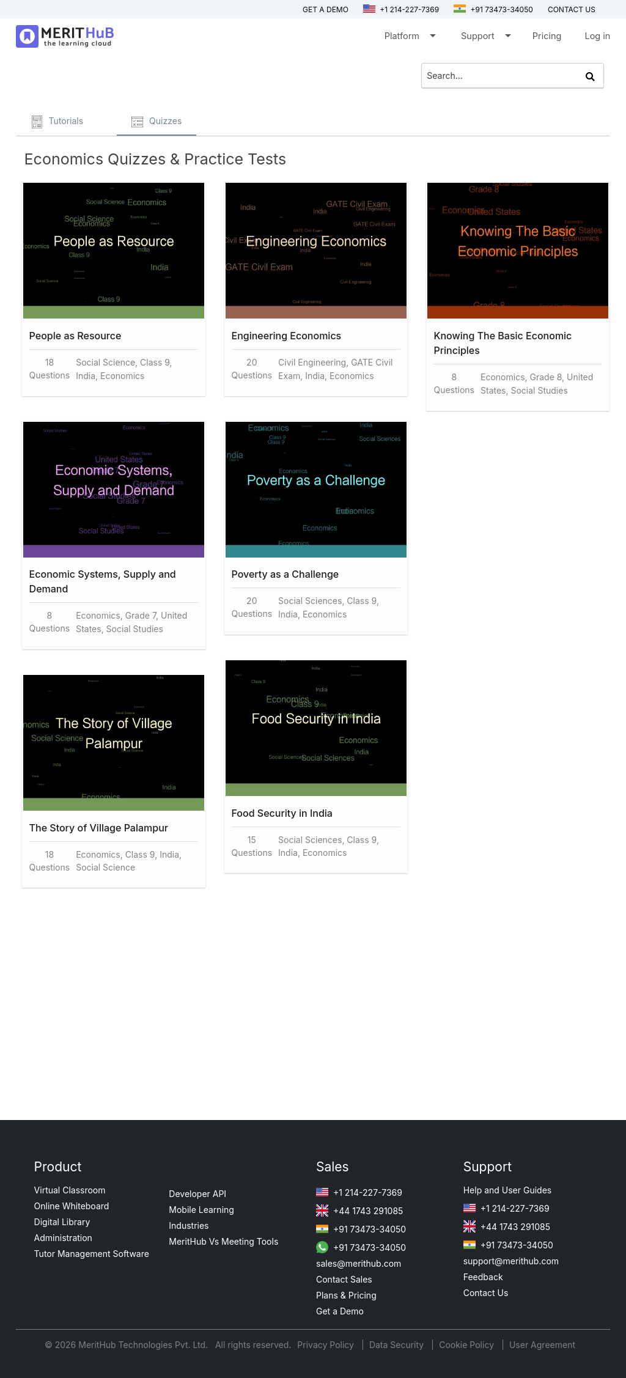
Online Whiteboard (71, 1206)
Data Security (397, 1344)
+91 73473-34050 (493, 9)
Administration (63, 1237)
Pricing (547, 36)
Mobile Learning (201, 1209)
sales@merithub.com (358, 1263)
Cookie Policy (466, 1344)
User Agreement (542, 1344)
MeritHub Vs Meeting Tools (223, 1241)
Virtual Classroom (70, 1190)
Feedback (483, 1277)
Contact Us (486, 1293)
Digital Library (62, 1222)
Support (485, 38)
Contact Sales (344, 1279)
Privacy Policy (326, 1344)
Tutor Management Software (91, 1253)
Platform (409, 38)
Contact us (571, 9)
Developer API (197, 1193)
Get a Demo (325, 9)
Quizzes (156, 122)
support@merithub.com (511, 1261)
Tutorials (57, 122)
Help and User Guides (507, 1190)
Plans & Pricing (346, 1295)
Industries (188, 1225)
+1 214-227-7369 (401, 9)
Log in (597, 36)
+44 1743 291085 (359, 1211)
